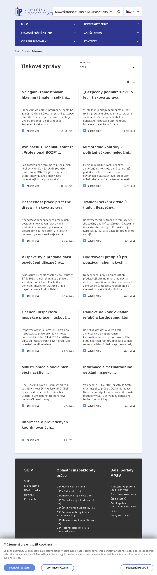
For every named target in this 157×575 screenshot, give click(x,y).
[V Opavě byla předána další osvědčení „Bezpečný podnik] (47, 276)
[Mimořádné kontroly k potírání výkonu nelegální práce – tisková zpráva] (109, 166)
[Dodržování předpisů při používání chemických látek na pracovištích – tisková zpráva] (109, 276)
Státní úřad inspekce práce (34, 11)
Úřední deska (32, 490)
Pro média (30, 499)
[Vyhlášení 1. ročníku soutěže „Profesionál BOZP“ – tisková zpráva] (47, 166)
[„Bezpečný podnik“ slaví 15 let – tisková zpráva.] (109, 111)
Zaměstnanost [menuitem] (94, 32)
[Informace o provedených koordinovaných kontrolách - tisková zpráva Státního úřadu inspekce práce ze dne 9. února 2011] (47, 431)
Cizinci (114, 511)
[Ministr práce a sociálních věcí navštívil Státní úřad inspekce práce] (47, 386)
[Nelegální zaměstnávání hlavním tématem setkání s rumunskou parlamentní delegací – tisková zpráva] (47, 111)
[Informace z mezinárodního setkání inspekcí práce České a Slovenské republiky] (109, 386)
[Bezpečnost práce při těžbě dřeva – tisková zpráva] (47, 221)
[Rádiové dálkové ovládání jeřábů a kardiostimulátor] (109, 331)
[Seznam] (134, 82)
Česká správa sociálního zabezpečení (124, 505)
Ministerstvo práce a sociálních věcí (122, 488)
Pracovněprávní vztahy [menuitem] (37, 32)
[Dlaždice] (128, 82)
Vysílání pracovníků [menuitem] (34, 41)
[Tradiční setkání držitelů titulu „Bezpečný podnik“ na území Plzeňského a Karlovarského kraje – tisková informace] (109, 221)
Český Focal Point (120, 515)
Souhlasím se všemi (19, 567)
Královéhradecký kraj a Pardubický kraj (81, 11)
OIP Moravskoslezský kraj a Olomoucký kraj (73, 529)
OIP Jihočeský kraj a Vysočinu (74, 495)
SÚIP (27, 481)
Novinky (29, 494)
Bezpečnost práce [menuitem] (96, 24)
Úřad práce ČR (118, 498)
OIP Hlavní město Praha (71, 486)
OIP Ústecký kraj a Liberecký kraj (76, 507)
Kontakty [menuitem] (90, 41)
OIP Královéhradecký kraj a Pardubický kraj (73, 514)
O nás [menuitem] (24, 24)
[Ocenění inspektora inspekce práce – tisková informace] (47, 331)
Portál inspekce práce (123, 494)
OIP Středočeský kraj (69, 491)
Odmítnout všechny (57, 567)
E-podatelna (31, 485)
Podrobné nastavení (137, 567)
